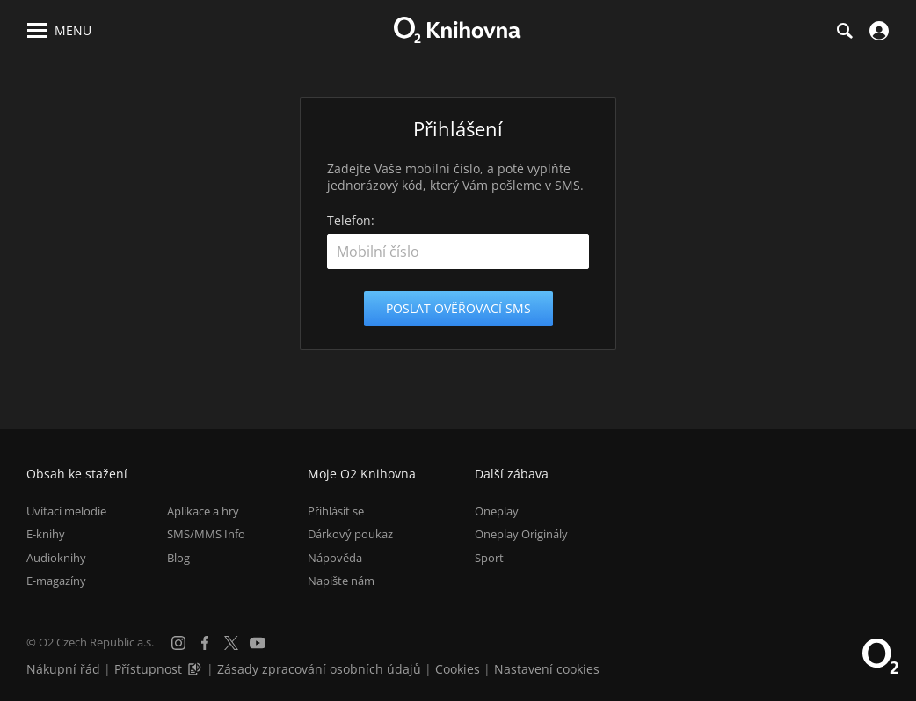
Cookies (457, 669)
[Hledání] (843, 31)
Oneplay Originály (521, 534)
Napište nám (341, 580)
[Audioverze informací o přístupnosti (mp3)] (196, 669)
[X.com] (231, 643)
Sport (489, 558)
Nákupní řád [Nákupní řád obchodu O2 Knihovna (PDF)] (63, 669)
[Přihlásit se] (876, 31)
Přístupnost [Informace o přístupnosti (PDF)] (148, 669)
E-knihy (45, 534)
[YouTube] (257, 643)
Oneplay (497, 511)
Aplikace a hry (203, 511)
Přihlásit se (336, 511)
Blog (178, 558)
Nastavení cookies (547, 669)
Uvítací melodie (66, 511)
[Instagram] (178, 643)
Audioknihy (56, 558)
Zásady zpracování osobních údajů (319, 669)
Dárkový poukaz (350, 534)
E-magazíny (56, 580)
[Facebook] (205, 643)
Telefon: (350, 220)
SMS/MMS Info (206, 534)
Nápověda (335, 558)
